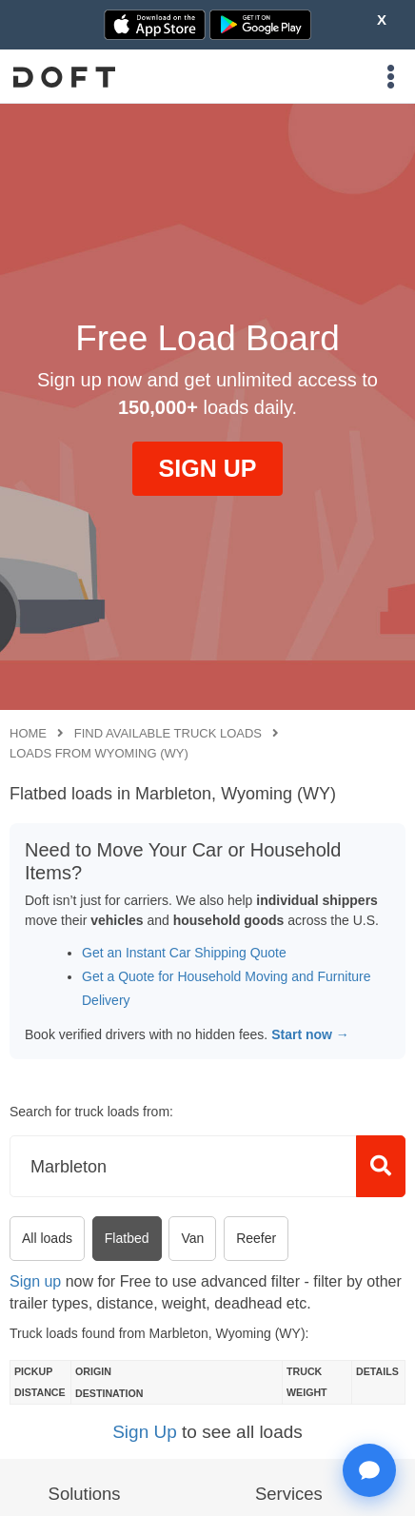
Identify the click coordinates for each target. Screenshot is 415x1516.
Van (192, 1238)
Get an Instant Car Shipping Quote (184, 952)
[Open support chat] (369, 1470)
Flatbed (127, 1238)
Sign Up (144, 1432)
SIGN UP (208, 468)
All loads (47, 1238)
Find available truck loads (168, 733)
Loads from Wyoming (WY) (99, 753)
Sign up (35, 1281)
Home (28, 733)
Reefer (256, 1238)
